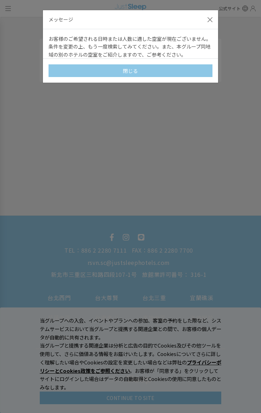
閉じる (130, 70)
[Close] (210, 19)
